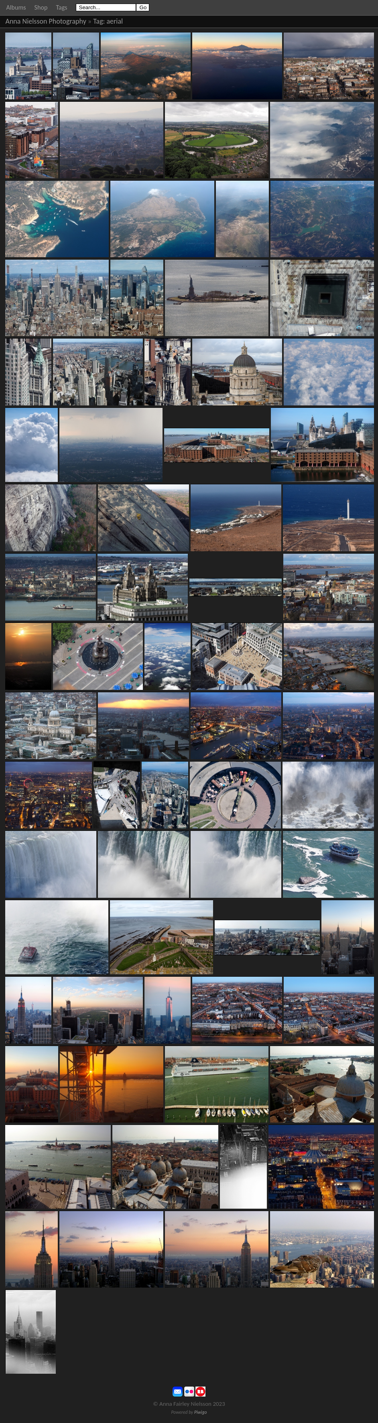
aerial (115, 21)
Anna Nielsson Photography (46, 21)
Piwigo (200, 1412)
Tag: (99, 21)
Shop (41, 7)
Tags (61, 7)
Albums (16, 7)
